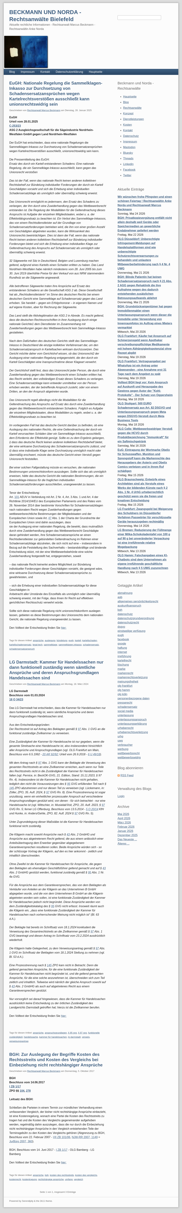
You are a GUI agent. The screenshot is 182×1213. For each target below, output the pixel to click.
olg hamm (124, 689)
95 (68, 783)
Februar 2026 (126, 826)
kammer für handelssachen (53, 1037)
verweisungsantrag (18, 1041)
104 (22, 1090)
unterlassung (126, 715)
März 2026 (124, 822)
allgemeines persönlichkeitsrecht (138, 601)
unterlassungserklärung (132, 723)
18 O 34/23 (16, 699)
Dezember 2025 (128, 835)
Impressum (28, 71)
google (122, 643)
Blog (12, 71)
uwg (120, 740)
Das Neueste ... (127, 839)
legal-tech (38, 644)
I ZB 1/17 (15, 1086)
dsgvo (121, 626)
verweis (86, 1037)
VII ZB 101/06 (61, 1137)
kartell (78, 640)
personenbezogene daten (134, 698)
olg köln (122, 694)
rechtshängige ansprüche (51, 1179)
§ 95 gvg (72, 1032)
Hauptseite (95, 71)
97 (79, 729)
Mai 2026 (123, 814)
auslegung (50, 640)
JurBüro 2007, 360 (20, 1141)
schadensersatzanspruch (22, 649)
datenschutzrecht (128, 622)
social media (125, 711)
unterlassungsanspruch (132, 719)
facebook (123, 639)
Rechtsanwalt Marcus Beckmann (43, 110)
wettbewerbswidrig (129, 757)
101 (16, 497)
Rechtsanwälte (132, 107)
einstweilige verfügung (131, 630)
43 (68, 834)
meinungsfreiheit (128, 681)
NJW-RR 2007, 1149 (85, 1137)
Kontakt (45, 71)
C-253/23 (15, 125)
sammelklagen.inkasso (70, 644)
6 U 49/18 (94, 754)
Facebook (129, 169)
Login (121, 796)
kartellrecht (124, 660)
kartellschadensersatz (20, 644)
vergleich (78, 1179)
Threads (128, 158)
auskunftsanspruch (129, 605)
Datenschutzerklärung (69, 71)
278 (28, 1090)
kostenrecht (15, 1179)
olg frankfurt (125, 685)
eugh (71, 640)
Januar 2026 (125, 830)
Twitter (127, 175)
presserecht (125, 702)
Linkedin (128, 164)
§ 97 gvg (82, 1032)
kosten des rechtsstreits (62, 1175)
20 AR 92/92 (50, 754)
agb (120, 597)
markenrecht (125, 673)
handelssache (31, 1037)
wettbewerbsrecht (128, 753)
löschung (123, 664)
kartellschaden (89, 640)
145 (11, 788)
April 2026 (124, 818)
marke (121, 668)
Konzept (128, 113)
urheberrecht (126, 727)
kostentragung (29, 1179)
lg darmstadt (74, 1037)
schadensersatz (91, 644)
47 (49, 518)
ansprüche (38, 640)
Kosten (127, 124)
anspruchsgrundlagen (56, 1032)
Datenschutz (131, 135)
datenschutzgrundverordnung (136, 618)
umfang (69, 1179)
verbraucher (125, 744)
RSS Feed (127, 775)
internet (122, 652)
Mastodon (129, 147)
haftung (122, 647)
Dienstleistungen (133, 119)
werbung (123, 749)
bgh (47, 1175)
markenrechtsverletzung (133, 677)
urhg (120, 736)
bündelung (62, 640)
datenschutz (125, 614)
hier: (63, 627)
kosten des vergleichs (86, 1175)
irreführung (124, 656)
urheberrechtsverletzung (133, 732)
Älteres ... (123, 843)
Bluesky (128, 152)
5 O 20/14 (92, 809)
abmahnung (125, 592)
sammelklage (50, 644)
